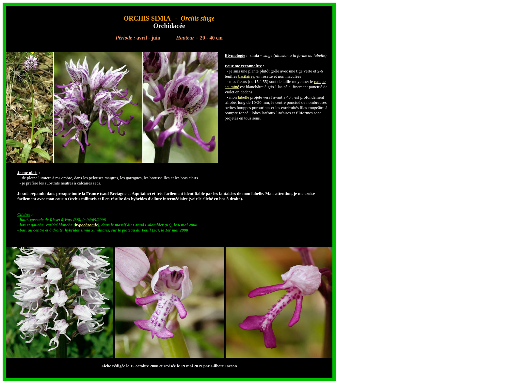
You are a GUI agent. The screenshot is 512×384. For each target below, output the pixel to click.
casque (320, 81)
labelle (243, 97)
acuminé (232, 86)
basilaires (246, 76)
